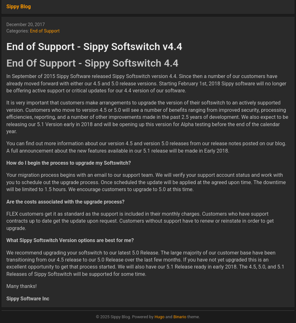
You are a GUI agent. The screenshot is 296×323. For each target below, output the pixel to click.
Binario (179, 316)
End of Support (45, 30)
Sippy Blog (18, 7)
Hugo (159, 316)
